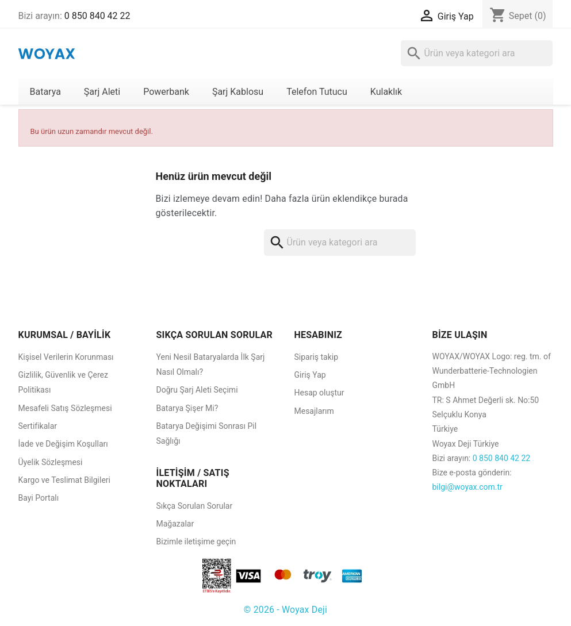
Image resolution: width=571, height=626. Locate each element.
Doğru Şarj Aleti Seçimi (197, 389)
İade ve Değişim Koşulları (63, 443)
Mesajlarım (314, 411)
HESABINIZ (318, 334)
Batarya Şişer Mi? (187, 408)
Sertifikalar (38, 426)
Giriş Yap (310, 374)
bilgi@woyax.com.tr (467, 486)
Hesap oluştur (319, 392)
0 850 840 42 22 (97, 15)
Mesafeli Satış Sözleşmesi (65, 408)
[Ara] (477, 53)
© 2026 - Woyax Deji (285, 609)
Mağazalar (175, 523)
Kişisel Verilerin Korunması (66, 357)
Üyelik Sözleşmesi (50, 462)
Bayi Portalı (38, 497)
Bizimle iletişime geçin (196, 541)
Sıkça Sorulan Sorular (194, 505)
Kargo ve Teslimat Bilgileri (64, 480)
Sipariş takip (316, 357)
